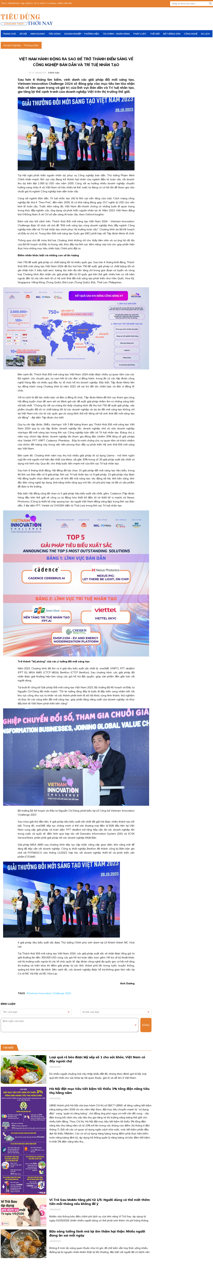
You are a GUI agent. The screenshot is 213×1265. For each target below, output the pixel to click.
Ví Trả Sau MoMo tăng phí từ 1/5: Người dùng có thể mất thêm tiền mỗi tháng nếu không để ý (99, 1202)
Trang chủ (9, 33)
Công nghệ (190, 33)
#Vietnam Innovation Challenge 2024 (49, 993)
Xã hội (23, 33)
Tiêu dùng (54, 33)
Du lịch (205, 33)
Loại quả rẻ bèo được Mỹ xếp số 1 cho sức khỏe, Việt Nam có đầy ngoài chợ (97, 1059)
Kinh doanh (37, 33)
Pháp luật (139, 33)
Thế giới (155, 33)
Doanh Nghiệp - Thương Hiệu (81, 33)
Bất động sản (171, 33)
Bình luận (53, 72)
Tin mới (8, 1047)
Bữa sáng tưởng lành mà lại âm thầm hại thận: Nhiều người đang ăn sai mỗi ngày (97, 1233)
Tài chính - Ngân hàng (116, 33)
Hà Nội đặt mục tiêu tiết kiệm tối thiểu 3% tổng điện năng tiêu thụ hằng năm (99, 1091)
